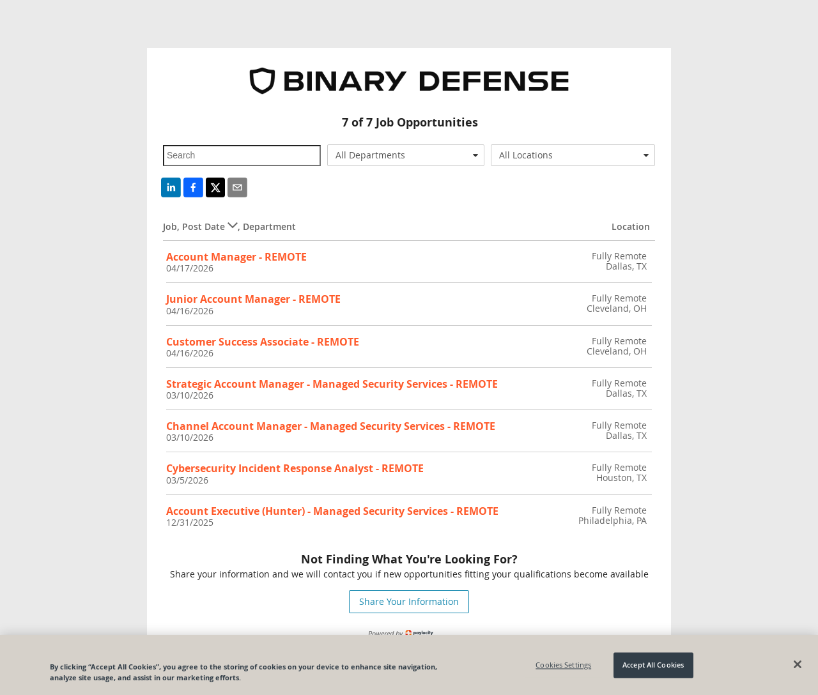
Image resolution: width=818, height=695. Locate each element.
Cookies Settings (563, 668)
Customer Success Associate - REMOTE (262, 342)
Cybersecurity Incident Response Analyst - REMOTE (295, 468)
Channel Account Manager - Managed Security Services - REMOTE (330, 426)
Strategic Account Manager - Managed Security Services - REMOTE (332, 384)
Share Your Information (409, 601)
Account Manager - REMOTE (236, 257)
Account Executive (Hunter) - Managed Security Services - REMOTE (332, 511)
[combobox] (406, 155)
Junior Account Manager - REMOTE (253, 299)
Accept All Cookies (653, 668)
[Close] (797, 668)
